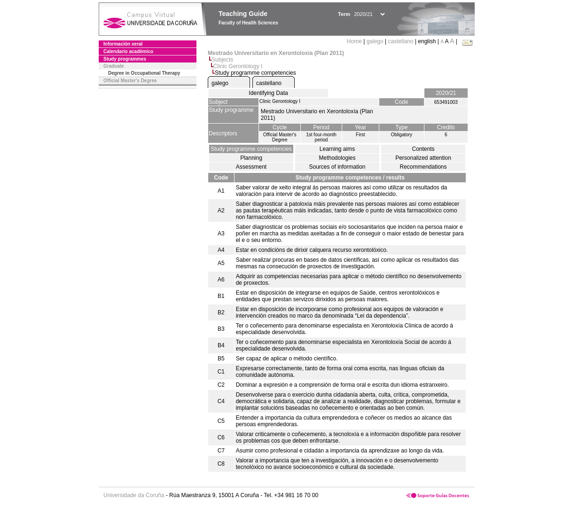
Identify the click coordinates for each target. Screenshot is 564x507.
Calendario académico (128, 51)
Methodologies (337, 158)
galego (375, 41)
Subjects (222, 59)
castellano (401, 41)
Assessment (251, 167)
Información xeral (122, 44)
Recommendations (423, 167)
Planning (251, 158)
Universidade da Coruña (133, 495)
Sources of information (337, 167)
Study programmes (124, 59)
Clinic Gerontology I (238, 66)
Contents (423, 149)
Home (355, 41)
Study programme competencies (251, 149)
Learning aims (337, 149)
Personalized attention (423, 158)
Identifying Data (268, 93)
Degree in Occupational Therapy (144, 73)
